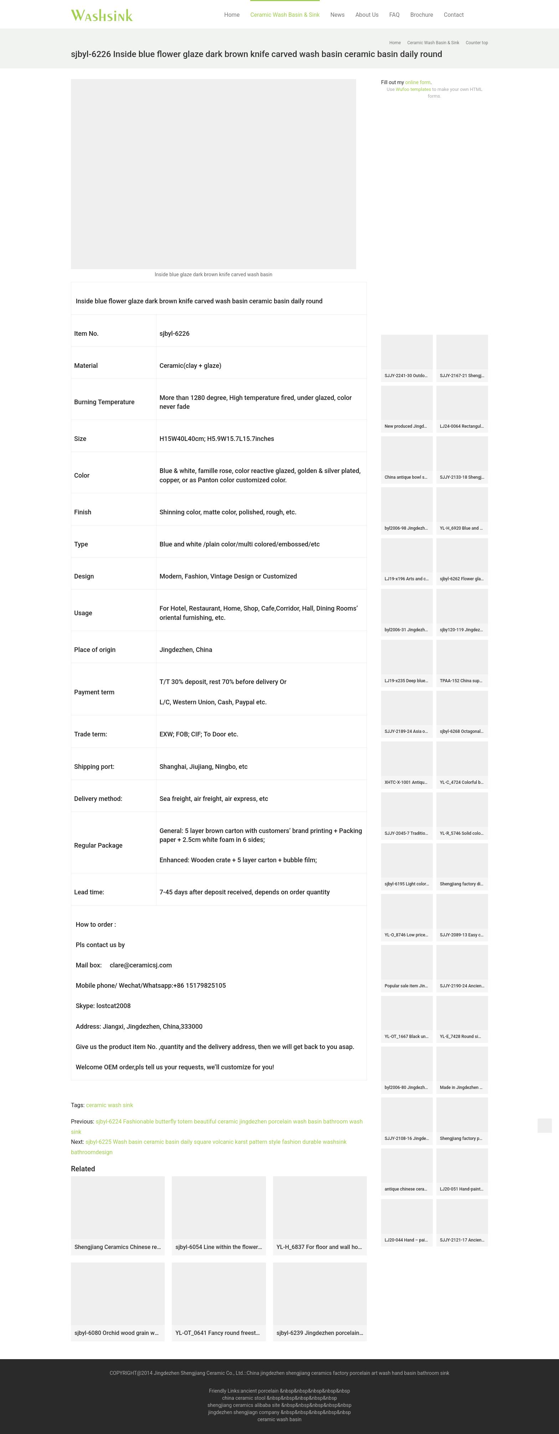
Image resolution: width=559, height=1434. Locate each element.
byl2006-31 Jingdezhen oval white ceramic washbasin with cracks (407, 629)
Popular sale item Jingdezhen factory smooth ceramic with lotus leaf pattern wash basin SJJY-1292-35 (407, 985)
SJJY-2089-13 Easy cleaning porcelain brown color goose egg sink (462, 934)
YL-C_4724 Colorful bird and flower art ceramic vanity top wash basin (462, 782)
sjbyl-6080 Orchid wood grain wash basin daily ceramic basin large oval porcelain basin (118, 1333)
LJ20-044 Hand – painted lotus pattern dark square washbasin (407, 1240)
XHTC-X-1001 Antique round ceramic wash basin (407, 782)
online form (418, 82)
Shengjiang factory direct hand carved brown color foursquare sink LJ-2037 (462, 884)
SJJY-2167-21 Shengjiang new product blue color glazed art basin (462, 375)
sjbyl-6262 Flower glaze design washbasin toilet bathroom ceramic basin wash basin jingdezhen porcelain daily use (462, 578)
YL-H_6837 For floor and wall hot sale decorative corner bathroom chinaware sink (320, 1247)
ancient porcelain (260, 1391)
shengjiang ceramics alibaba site (243, 1405)
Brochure (421, 14)
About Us (367, 14)
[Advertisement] (434, 217)
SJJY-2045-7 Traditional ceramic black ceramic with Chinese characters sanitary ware (407, 833)
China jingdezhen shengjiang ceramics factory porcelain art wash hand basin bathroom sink (348, 1373)
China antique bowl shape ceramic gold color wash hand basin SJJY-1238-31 (407, 477)
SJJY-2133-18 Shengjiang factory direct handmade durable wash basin (462, 477)
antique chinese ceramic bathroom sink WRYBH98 (407, 1189)
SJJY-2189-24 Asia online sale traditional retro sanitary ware (407, 731)
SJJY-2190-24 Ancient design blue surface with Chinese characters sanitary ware (462, 985)
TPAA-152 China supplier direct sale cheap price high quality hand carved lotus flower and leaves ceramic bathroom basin (462, 680)
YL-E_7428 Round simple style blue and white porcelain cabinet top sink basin (462, 1036)
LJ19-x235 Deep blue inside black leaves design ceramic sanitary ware (407, 680)
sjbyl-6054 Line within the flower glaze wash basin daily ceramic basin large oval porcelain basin (218, 1247)
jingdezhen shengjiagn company (244, 1412)
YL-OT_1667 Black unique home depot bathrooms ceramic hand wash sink (407, 1036)
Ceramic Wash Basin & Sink (285, 14)
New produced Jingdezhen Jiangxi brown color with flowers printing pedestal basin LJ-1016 (407, 426)
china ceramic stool (244, 1398)
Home (232, 14)
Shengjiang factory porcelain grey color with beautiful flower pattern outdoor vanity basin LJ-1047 (462, 1138)
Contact (454, 14)
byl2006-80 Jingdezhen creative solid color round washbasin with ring (407, 1087)
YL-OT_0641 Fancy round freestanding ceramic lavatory (218, 1333)
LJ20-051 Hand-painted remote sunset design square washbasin (462, 1189)
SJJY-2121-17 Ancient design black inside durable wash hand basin (462, 1240)
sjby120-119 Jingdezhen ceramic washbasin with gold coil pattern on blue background (462, 629)
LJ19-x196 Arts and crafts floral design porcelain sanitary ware (407, 578)
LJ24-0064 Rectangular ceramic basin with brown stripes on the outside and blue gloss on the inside (462, 426)
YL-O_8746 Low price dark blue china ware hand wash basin (407, 934)
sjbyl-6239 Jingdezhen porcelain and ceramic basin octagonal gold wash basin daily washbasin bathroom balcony (320, 1333)
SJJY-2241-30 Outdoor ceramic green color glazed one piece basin (407, 375)
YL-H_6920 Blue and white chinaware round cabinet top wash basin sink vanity (462, 528)
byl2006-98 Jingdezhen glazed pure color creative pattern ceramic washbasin (407, 528)
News (337, 14)
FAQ (394, 14)
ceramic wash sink (109, 1105)
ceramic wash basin (279, 1419)
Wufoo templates (413, 89)
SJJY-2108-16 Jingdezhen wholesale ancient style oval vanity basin (407, 1138)
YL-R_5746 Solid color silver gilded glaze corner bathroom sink (462, 833)
